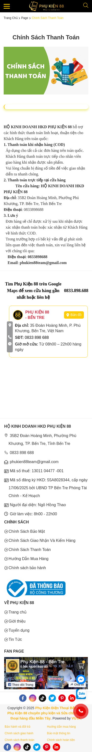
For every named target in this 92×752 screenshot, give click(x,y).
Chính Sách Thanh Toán (48, 18)
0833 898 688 (37, 337)
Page (24, 18)
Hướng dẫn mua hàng (61, 726)
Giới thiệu (17, 621)
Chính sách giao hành (19, 733)
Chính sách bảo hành (27, 568)
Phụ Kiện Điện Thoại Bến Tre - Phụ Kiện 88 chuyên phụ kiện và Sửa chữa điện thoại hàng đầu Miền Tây (46, 713)
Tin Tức (15, 639)
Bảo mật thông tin (58, 733)
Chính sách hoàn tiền (61, 740)
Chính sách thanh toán (19, 740)
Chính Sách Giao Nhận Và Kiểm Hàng (42, 540)
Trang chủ (11, 18)
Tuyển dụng (19, 630)
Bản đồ (73, 315)
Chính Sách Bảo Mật (27, 531)
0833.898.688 (76, 290)
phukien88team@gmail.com (34, 462)
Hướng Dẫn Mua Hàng (29, 559)
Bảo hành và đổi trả (17, 726)
